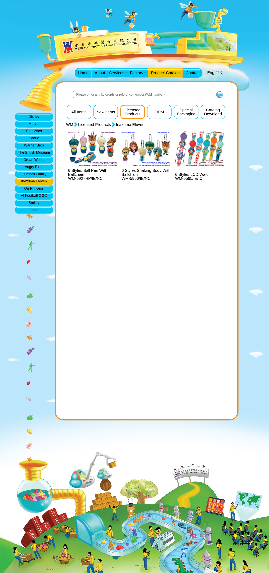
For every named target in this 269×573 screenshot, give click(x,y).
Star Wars (34, 131)
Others (33, 210)
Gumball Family (34, 174)
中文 (219, 72)
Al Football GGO (34, 196)
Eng (210, 72)
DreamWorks (34, 160)
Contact (192, 73)
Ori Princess (34, 188)
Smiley (33, 203)
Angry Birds (34, 167)
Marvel (33, 124)
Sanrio (34, 138)
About (100, 73)
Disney (33, 117)
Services (118, 73)
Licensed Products (94, 124)
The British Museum (34, 152)
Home (83, 73)
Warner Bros (34, 145)
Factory (138, 73)
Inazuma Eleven (34, 181)
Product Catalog (165, 73)
